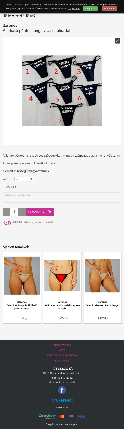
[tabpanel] (22, 288)
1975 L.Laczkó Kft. (62, 369)
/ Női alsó (29, 16)
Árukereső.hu (62, 407)
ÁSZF (62, 350)
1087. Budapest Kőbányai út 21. (62, 373)
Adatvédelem (62, 345)
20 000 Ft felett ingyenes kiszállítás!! (33, 222)
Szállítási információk (62, 355)
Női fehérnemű (12, 16)
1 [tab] (62, 327)
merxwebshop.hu (68, 424)
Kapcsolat (62, 360)
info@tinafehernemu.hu (62, 382)
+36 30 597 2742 (62, 378)
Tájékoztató (74, 8)
